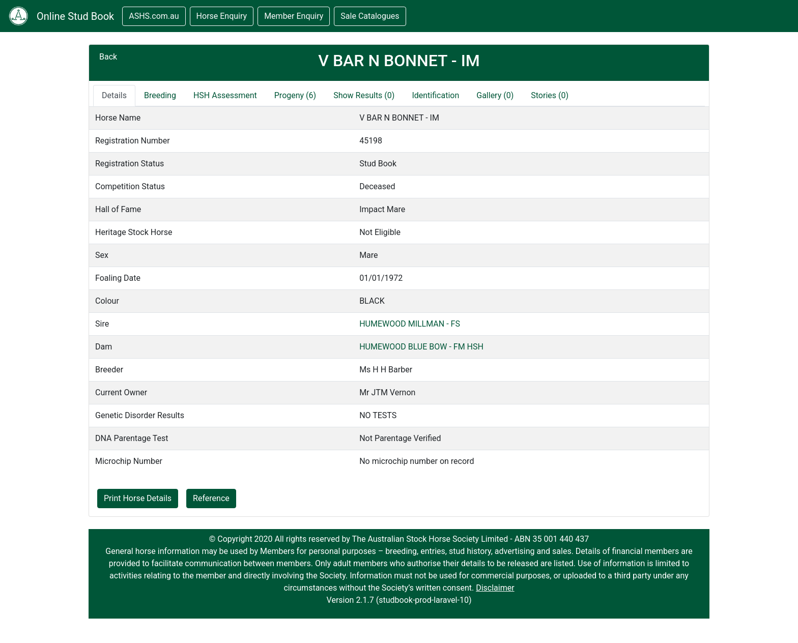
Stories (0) (549, 95)
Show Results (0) (363, 95)
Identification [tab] (435, 95)
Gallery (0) (495, 95)
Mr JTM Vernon (387, 392)
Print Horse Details (138, 498)
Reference (211, 498)
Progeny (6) (295, 95)
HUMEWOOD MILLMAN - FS (409, 324)
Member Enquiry (293, 16)
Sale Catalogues (369, 16)
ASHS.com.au (154, 16)
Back (108, 57)
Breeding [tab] (160, 95)
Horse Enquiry (221, 16)
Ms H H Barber (385, 369)
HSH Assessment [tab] (225, 95)
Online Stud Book (75, 16)
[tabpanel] (399, 289)
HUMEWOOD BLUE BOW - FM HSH (421, 347)
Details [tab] (114, 95)
